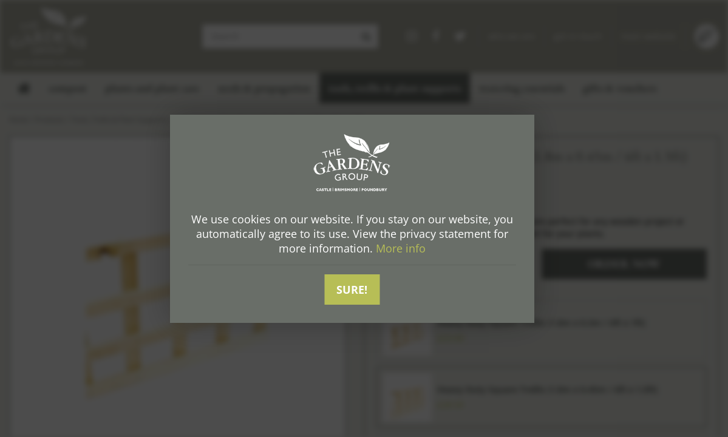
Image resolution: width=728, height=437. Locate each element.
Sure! (351, 289)
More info (401, 248)
